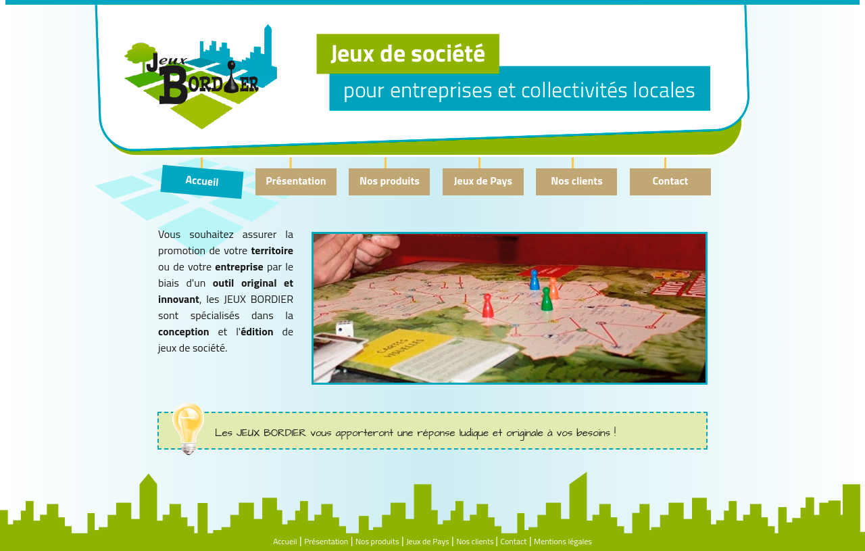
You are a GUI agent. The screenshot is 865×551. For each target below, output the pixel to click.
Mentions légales (563, 541)
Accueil (202, 180)
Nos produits (390, 180)
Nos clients (577, 180)
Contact (671, 180)
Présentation (296, 180)
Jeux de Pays (483, 180)
